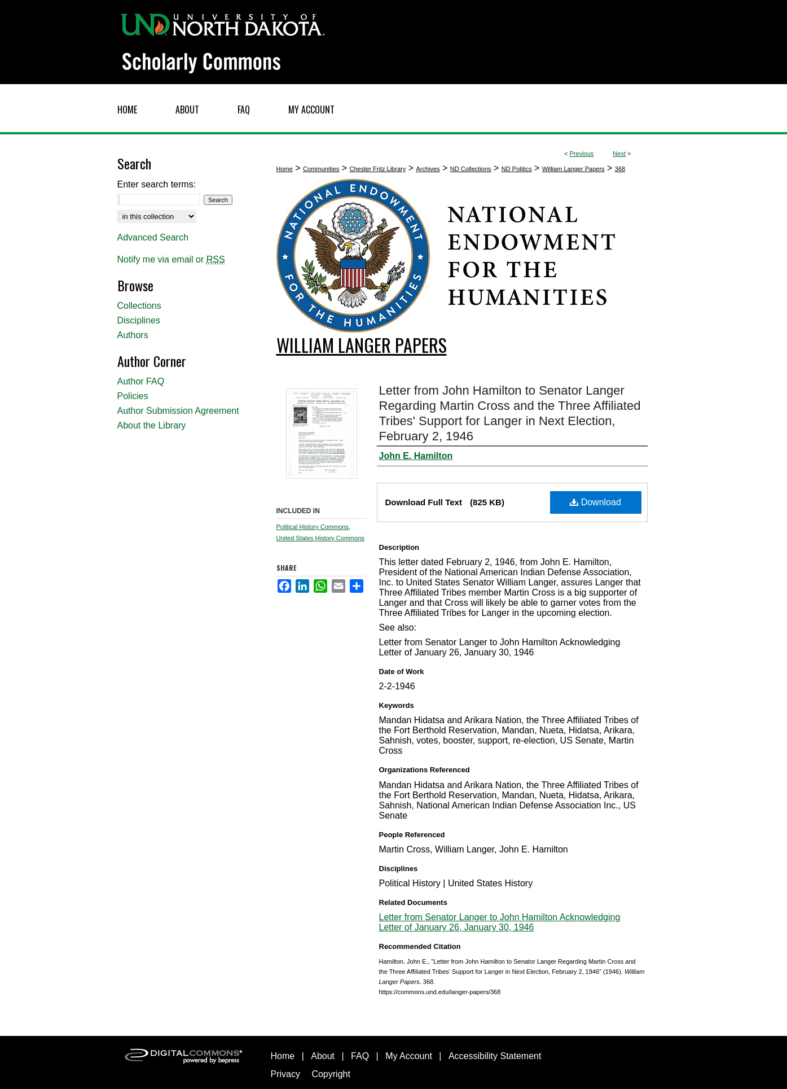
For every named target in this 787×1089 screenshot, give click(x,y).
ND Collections (470, 168)
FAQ (360, 1056)
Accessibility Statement (495, 1056)
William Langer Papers (573, 168)
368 (620, 168)
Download (595, 502)
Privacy (285, 1074)
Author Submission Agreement (178, 411)
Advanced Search (152, 237)
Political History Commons (312, 526)
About (323, 1056)
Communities (321, 168)
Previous (582, 153)
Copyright (330, 1074)
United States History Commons (320, 538)
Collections (139, 305)
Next (619, 153)
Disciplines (138, 320)
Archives (427, 168)
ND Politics (517, 168)
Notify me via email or (171, 260)
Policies (132, 396)
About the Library (151, 425)
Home (284, 168)
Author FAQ (141, 381)
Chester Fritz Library (378, 168)
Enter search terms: (156, 184)
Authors (132, 335)
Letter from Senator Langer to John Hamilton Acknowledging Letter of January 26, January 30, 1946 (500, 922)
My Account (408, 1056)
